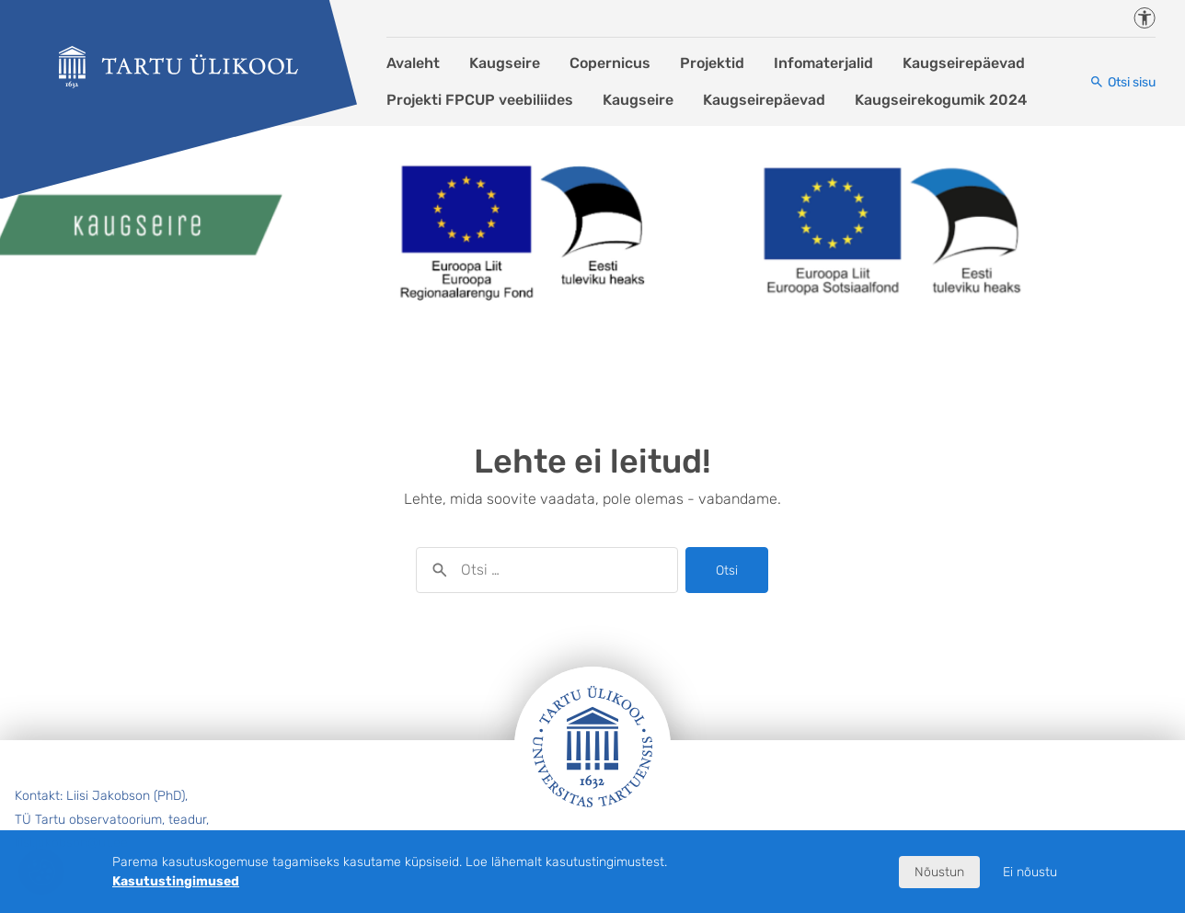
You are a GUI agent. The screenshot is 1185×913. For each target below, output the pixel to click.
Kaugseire (504, 63)
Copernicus (609, 63)
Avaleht (413, 63)
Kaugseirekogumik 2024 (941, 99)
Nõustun (939, 872)
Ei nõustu (1030, 872)
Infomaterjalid (823, 63)
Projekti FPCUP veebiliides (479, 99)
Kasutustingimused (175, 881)
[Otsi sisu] (1122, 82)
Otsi (727, 570)
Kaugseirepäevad (964, 63)
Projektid (712, 63)
